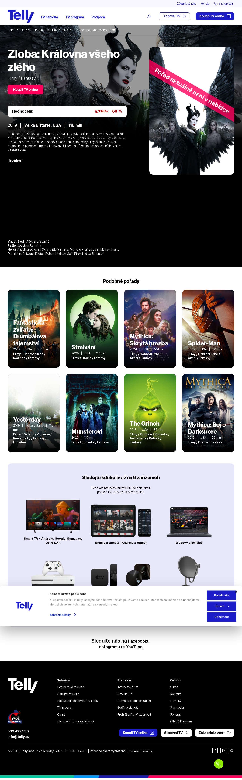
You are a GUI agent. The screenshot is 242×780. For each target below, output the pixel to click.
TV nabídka (49, 17)
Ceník (61, 716)
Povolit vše (200, 749)
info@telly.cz (19, 739)
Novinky (176, 703)
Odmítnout (201, 770)
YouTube (137, 648)
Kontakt (201, 4)
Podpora (98, 17)
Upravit (201, 759)
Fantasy (69, 30)
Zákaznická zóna (179, 4)
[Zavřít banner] (236, 745)
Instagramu (107, 648)
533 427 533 (18, 733)
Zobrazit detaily (60, 768)
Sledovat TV (174, 16)
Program (42, 30)
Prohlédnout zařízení (121, 612)
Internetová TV (127, 689)
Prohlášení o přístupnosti (134, 716)
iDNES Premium (181, 723)
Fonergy (176, 716)
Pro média (177, 709)
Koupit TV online (215, 16)
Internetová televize (70, 689)
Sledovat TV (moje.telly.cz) (75, 723)
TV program (75, 17)
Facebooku (139, 643)
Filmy (56, 30)
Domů (12, 30)
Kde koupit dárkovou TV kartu (77, 703)
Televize (26, 30)
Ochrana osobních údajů (134, 703)
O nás (174, 689)
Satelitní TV (125, 696)
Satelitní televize (68, 696)
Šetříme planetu (128, 709)
